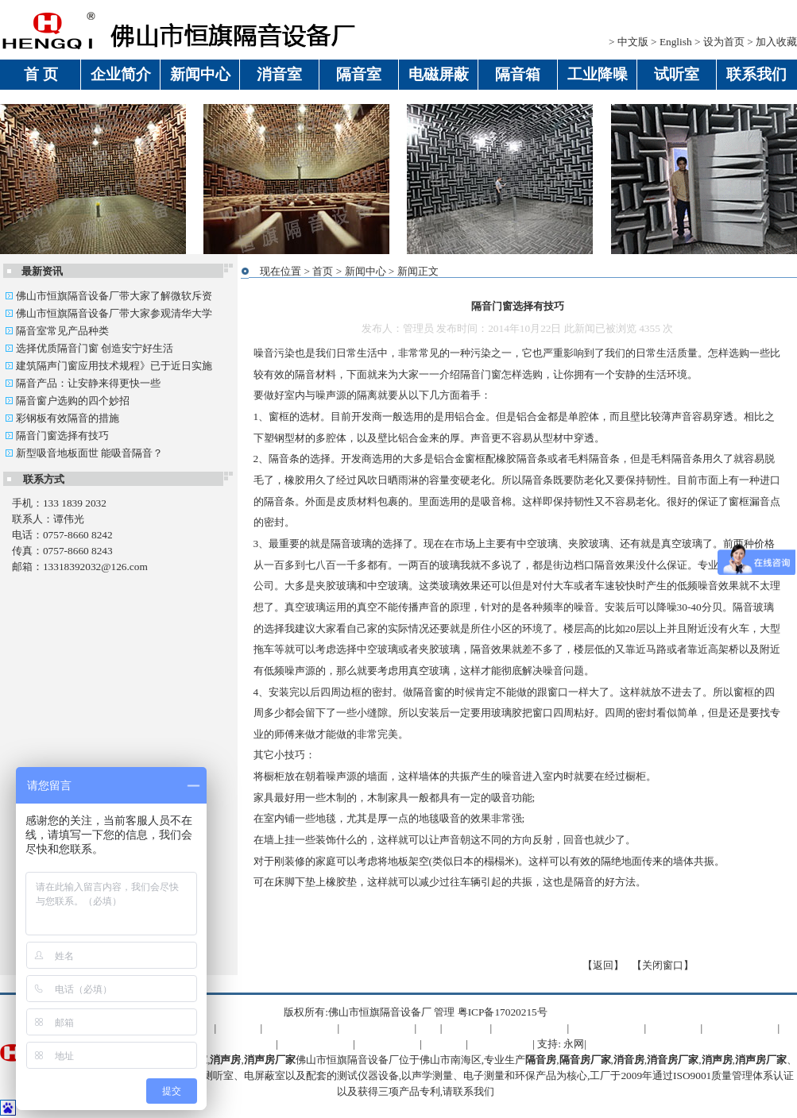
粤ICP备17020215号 (502, 1012)
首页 (322, 271)
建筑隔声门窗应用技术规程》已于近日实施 (108, 366)
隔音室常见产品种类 (57, 331)
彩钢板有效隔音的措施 (62, 418)
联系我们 (473, 1091)
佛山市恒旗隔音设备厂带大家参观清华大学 (108, 313)
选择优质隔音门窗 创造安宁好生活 (89, 348)
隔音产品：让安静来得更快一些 (83, 383)
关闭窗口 (662, 965)
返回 (603, 965)
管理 (444, 1012)
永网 (573, 1044)
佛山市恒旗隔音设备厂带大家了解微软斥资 (108, 296)
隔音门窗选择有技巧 (57, 435)
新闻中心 (365, 271)
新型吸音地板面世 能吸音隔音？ (84, 453)
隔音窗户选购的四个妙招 (67, 401)
